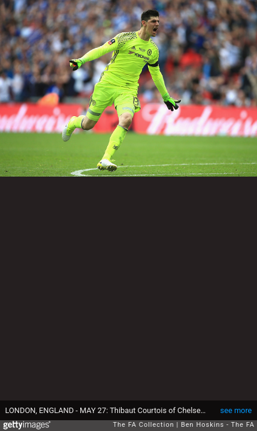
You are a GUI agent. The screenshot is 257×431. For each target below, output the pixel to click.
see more (236, 410)
